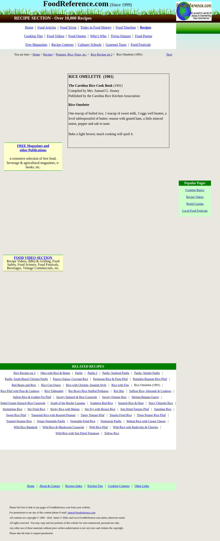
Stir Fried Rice (36, 409)
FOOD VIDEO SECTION (33, 258)
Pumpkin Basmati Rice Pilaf (150, 379)
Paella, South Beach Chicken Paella (26, 379)
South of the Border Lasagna (67, 403)
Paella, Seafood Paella (115, 373)
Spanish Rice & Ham (131, 403)
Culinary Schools (90, 44)
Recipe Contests (62, 44)
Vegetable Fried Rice (82, 421)
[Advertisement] (33, 100)
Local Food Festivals (194, 210)
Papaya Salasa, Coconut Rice (70, 379)
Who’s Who (98, 36)
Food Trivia (68, 27)
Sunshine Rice (162, 409)
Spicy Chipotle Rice (161, 403)
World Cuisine (195, 204)
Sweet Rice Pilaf (16, 415)
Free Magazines (36, 44)
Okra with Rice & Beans (55, 373)
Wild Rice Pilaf (98, 427)
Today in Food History (96, 27)
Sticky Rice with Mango (65, 409)
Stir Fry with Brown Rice (100, 409)
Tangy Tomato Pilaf (92, 415)
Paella (78, 373)
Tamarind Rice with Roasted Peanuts (53, 415)
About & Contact (49, 486)
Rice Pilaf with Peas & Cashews (19, 391)
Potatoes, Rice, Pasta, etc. (71, 54)
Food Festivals (141, 44)
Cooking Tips (33, 36)
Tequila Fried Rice (121, 415)
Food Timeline (126, 27)
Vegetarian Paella (110, 421)
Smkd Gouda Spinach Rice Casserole (22, 403)
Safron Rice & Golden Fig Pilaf (32, 397)
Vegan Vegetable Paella (51, 421)
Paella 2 (92, 373)
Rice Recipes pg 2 (101, 54)
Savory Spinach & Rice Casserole (76, 397)
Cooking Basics (194, 190)
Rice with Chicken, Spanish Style (86, 385)
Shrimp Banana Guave (145, 397)
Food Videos (55, 36)
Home (29, 27)
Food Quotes (77, 36)
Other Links (142, 486)
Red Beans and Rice (24, 385)
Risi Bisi (119, 391)
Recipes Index (73, 486)
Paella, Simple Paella (147, 373)
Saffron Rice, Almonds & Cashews (150, 391)
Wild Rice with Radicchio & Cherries (135, 427)
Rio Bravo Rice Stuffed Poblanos (88, 391)
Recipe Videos (195, 197)
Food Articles (46, 27)
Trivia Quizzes (121, 36)
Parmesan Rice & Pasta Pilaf (110, 379)
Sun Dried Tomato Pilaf (134, 409)
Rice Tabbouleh (53, 391)
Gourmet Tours (116, 44)
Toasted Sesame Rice (19, 421)
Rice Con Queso (51, 385)
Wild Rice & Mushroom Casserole (63, 427)
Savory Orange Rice (114, 397)
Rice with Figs (120, 385)
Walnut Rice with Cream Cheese (145, 421)
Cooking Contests (119, 486)
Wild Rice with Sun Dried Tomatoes (77, 433)
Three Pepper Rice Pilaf (151, 415)
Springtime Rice (12, 409)
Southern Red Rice (101, 403)
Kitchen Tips (95, 486)
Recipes (48, 54)
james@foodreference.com (81, 512)
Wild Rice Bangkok (26, 427)
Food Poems (143, 36)
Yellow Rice (111, 433)
